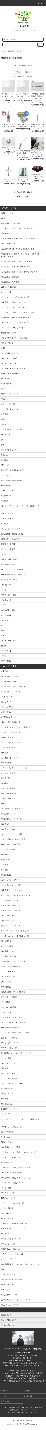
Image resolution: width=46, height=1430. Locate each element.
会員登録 (27, 1391)
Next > (27, 72)
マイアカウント (6, 1391)
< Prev (18, 72)
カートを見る (28, 1396)
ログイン (4, 1396)
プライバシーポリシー (31, 1410)
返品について (38, 1407)
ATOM (36, 1412)
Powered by (23, 1424)
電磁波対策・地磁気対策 (14, 51)
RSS (32, 1412)
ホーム (4, 51)
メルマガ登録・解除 (13, 1412)
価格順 (24, 65)
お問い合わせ (5, 1401)
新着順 (30, 65)
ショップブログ (25, 1412)
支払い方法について (14, 1407)
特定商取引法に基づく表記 (15, 1410)
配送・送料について (27, 1407)
